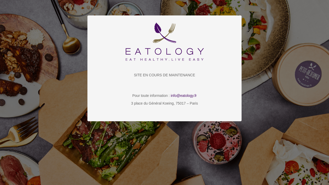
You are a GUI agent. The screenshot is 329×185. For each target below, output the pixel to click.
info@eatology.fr (184, 96)
